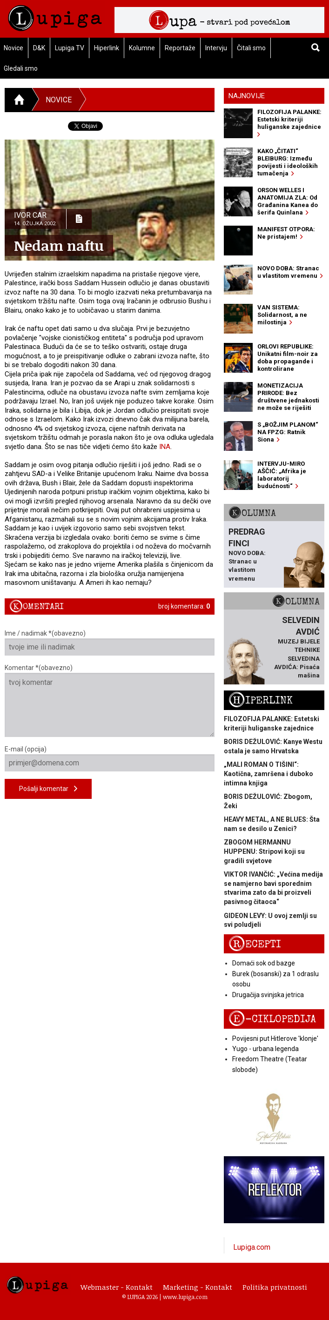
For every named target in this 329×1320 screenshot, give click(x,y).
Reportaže (180, 48)
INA (164, 446)
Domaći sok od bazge (263, 963)
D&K (39, 48)
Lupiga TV (69, 48)
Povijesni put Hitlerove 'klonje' (275, 1038)
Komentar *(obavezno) (110, 700)
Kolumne (142, 48)
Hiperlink (106, 48)
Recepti (254, 944)
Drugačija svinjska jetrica (268, 994)
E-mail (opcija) (110, 758)
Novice (59, 99)
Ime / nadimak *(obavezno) (110, 643)
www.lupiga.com (185, 1296)
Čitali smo (251, 48)
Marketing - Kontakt (197, 1287)
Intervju (216, 48)
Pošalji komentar (48, 789)
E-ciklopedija (272, 1019)
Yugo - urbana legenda (265, 1048)
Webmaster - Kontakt (117, 1287)
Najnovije (246, 96)
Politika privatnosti (274, 1287)
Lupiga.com (251, 1247)
